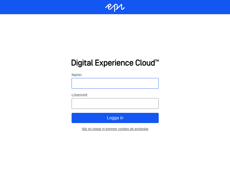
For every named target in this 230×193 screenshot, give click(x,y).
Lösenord (79, 95)
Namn (76, 75)
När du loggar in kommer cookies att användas (115, 129)
